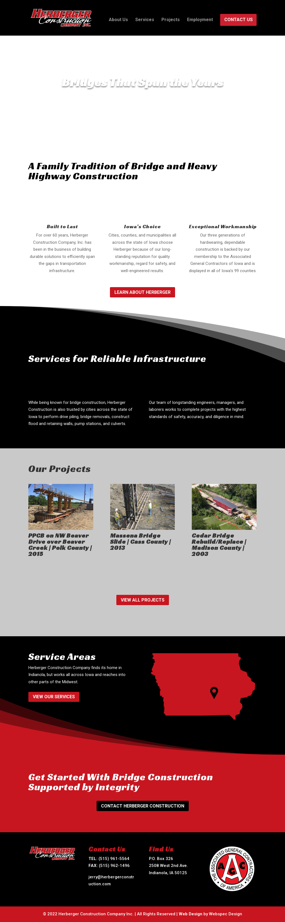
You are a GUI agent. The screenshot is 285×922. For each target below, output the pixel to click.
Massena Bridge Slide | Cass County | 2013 (140, 541)
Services (144, 20)
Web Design (190, 913)
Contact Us (238, 20)
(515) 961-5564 (114, 858)
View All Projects (142, 600)
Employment (200, 20)
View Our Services (54, 696)
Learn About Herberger (142, 292)
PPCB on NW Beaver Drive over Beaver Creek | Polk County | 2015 (60, 545)
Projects (170, 20)
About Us (118, 20)
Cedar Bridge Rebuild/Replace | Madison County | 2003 (219, 545)
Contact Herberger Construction (142, 806)
